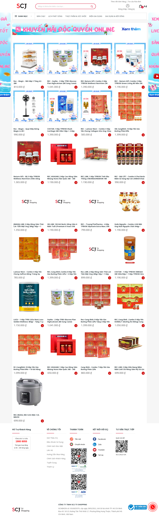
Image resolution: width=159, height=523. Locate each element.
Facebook (99, 439)
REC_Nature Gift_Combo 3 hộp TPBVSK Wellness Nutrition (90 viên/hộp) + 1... (94, 82)
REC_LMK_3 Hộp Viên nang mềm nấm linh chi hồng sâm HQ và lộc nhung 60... (129, 368)
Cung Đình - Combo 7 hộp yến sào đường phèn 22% (95, 368)
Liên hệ (50, 450)
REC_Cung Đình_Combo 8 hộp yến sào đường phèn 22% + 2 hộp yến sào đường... (61, 273)
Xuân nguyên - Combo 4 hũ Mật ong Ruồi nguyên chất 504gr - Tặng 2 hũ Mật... (128, 225)
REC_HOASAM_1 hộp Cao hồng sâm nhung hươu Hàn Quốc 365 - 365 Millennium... (62, 368)
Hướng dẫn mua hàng (55, 454)
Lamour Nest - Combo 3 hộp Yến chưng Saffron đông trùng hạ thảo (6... (28, 273)
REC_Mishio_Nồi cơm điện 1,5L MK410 (26, 416)
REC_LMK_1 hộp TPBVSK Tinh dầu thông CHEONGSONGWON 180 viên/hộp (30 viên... (95, 177)
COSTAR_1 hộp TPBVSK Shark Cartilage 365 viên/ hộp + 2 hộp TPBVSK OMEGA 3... (61, 130)
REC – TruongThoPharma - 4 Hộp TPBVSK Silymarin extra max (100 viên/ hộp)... (95, 225)
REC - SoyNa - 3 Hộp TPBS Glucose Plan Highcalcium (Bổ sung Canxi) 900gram (61, 82)
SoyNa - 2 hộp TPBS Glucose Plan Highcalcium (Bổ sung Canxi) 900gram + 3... (61, 321)
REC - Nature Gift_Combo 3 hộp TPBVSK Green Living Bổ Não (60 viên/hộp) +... (128, 82)
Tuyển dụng (51, 462)
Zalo (97, 444)
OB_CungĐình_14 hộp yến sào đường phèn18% (127, 130)
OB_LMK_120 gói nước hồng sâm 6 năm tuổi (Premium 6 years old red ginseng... (62, 225)
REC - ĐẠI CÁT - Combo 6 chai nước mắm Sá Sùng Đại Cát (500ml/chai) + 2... (130, 177)
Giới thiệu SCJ (52, 438)
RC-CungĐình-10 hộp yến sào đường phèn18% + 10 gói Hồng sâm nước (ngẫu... (27, 368)
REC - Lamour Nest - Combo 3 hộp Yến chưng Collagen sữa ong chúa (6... (96, 130)
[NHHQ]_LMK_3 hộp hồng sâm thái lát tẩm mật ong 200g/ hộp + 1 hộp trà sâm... (29, 225)
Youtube (99, 450)
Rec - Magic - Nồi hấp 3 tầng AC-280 (28, 82)
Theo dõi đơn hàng (118, 1)
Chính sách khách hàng (56, 458)
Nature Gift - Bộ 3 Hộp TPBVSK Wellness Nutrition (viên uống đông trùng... (27, 177)
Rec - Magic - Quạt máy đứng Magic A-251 (26, 130)
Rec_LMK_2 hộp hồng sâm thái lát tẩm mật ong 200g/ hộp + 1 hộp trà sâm (96, 273)
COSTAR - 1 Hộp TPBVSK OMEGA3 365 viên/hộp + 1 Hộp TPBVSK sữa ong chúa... (129, 273)
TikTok (98, 455)
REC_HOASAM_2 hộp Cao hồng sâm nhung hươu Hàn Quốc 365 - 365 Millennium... (62, 177)
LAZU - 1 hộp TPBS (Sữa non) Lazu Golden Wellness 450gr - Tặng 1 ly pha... (28, 321)
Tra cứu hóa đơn (134, 1)
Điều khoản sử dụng (55, 442)
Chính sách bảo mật (55, 446)
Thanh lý (50, 467)
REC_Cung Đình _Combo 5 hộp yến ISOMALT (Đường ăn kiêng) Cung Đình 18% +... (129, 321)
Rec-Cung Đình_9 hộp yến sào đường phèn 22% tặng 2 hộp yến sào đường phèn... (95, 321)
